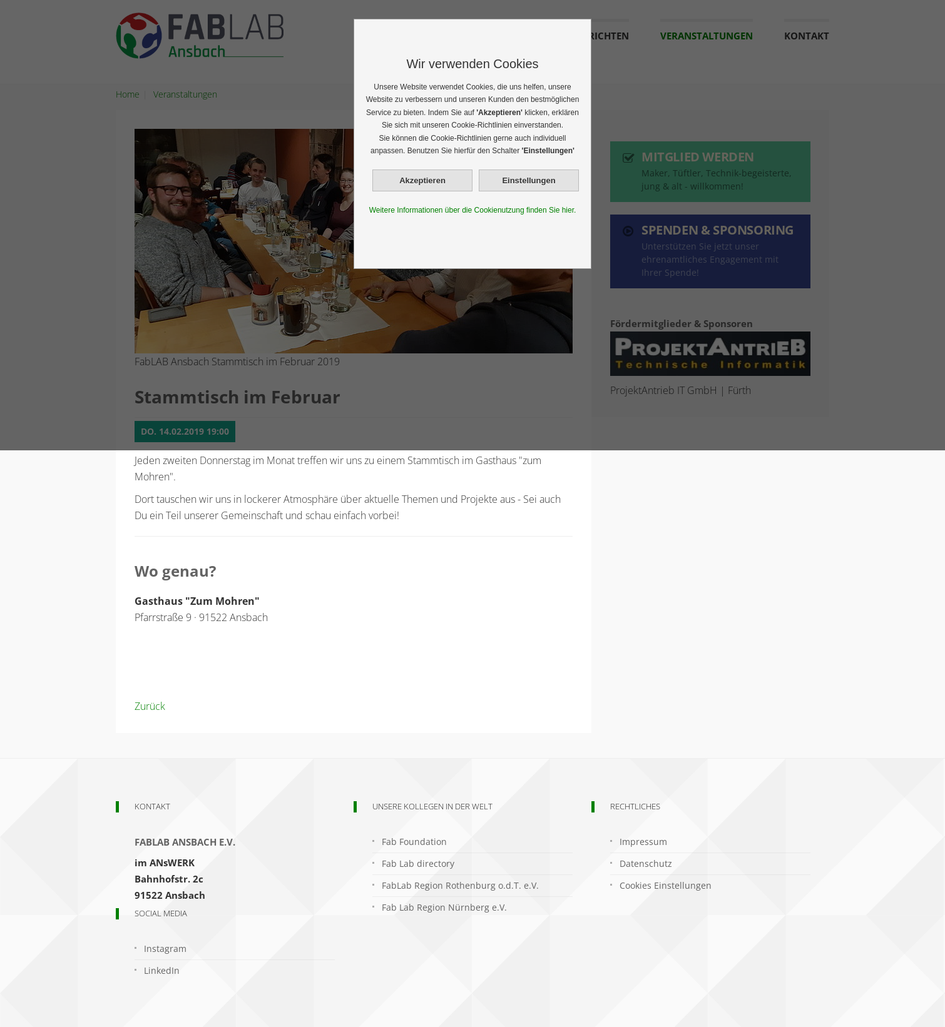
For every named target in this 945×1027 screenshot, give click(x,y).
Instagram (165, 948)
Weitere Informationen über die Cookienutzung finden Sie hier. (472, 210)
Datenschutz (646, 863)
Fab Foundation (414, 841)
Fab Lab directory (418, 863)
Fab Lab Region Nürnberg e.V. (444, 907)
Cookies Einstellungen (666, 885)
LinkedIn (162, 970)
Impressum (643, 841)
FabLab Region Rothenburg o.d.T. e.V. (460, 885)
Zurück (150, 706)
